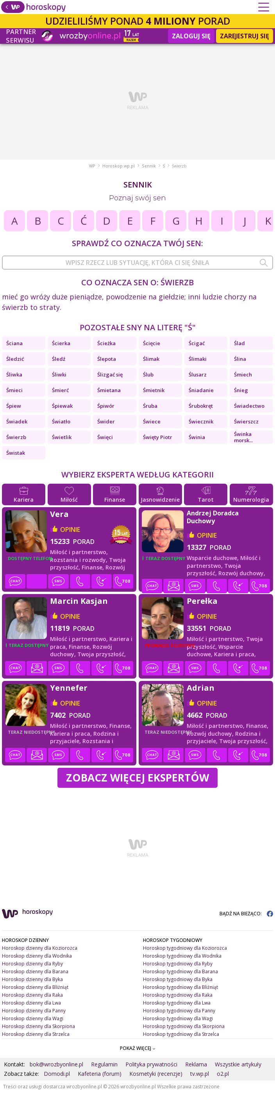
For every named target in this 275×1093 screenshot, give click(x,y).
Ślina (240, 358)
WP (92, 166)
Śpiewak (62, 405)
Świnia (197, 437)
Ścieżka (106, 343)
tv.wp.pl (199, 1073)
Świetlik (61, 437)
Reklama (196, 1064)
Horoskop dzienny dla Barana (35, 971)
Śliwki (59, 374)
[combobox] (137, 263)
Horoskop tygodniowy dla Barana (180, 971)
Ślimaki (198, 358)
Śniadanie (201, 390)
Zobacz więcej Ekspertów (137, 778)
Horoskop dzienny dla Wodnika (37, 956)
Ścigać (197, 343)
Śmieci (14, 390)
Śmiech (243, 374)
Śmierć (60, 390)
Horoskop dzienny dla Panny (34, 1010)
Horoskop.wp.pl (118, 166)
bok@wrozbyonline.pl (56, 1064)
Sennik (149, 166)
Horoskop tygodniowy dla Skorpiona (184, 1026)
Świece (152, 421)
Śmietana (109, 390)
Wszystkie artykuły (238, 1064)
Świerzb (16, 437)
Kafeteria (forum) (99, 1073)
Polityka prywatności (151, 1064)
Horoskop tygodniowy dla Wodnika (182, 956)
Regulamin (104, 1064)
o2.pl (223, 1073)
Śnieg (241, 390)
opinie (70, 529)
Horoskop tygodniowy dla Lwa (177, 1002)
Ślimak (151, 358)
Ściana (14, 343)
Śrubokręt (201, 405)
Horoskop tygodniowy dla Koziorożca (185, 948)
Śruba (150, 405)
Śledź (58, 358)
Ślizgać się (110, 374)
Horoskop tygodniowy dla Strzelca (181, 1034)
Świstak (15, 452)
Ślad (239, 343)
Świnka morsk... (243, 437)
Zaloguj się (191, 36)
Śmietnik (153, 390)
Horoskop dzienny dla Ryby (32, 963)
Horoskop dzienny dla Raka (32, 995)
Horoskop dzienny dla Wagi (32, 1018)
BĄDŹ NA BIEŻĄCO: (246, 913)
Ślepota (106, 358)
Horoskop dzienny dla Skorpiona (38, 1026)
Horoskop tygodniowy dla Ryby (177, 963)
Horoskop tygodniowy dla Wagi (178, 1018)
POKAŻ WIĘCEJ (137, 1048)
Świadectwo (249, 405)
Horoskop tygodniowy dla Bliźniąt (180, 987)
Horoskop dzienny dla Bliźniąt (35, 987)
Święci (105, 437)
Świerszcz (246, 421)
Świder (106, 421)
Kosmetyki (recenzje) (155, 1073)
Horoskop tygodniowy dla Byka (177, 979)
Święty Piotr (157, 437)
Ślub (148, 374)
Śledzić (15, 358)
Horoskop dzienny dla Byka (32, 979)
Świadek (16, 421)
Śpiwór (105, 405)
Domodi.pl (57, 1073)
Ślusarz (198, 374)
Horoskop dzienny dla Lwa (31, 1002)
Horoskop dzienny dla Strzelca (36, 1034)
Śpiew (13, 405)
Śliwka (14, 374)
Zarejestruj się (244, 36)
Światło (61, 421)
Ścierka (61, 343)
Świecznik (201, 421)
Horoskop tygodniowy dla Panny (179, 1010)
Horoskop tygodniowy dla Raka (177, 995)
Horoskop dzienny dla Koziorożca (39, 948)
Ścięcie (151, 343)
